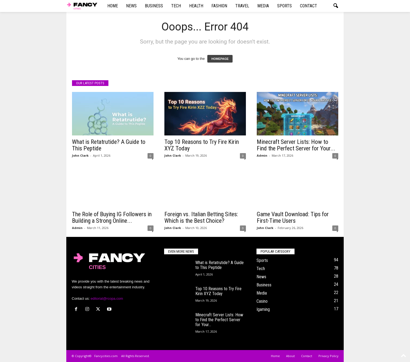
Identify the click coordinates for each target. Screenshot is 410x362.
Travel (242, 5)
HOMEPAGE (220, 58)
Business (154, 5)
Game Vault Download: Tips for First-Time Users (293, 217)
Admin (262, 155)
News (131, 5)
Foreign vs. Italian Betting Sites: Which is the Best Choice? (201, 217)
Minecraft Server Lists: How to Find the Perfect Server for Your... (296, 145)
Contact (308, 5)
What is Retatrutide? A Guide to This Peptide (108, 145)
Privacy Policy (328, 356)
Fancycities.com (106, 356)
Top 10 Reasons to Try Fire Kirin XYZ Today (201, 145)
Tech (176, 5)
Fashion (219, 5)
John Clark (80, 155)
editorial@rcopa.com (106, 298)
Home (112, 5)
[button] (336, 6)
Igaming (263, 309)
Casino (262, 301)
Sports (284, 5)
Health (196, 5)
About (290, 356)
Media (263, 5)
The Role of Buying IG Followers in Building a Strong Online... (112, 217)
